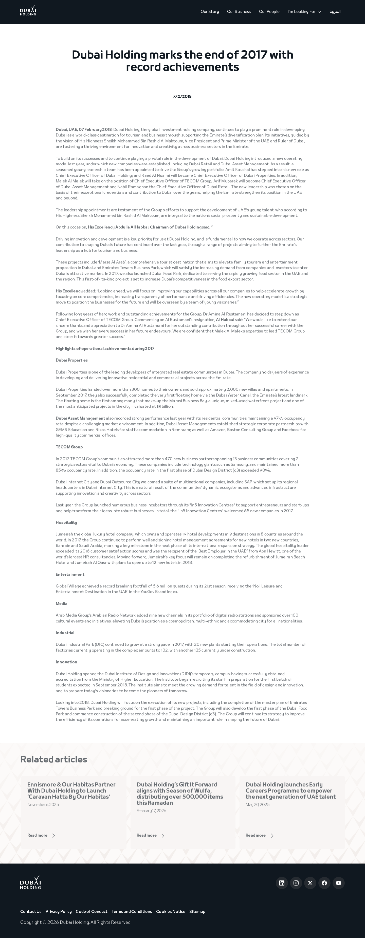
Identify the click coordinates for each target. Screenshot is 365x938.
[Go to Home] (28, 12)
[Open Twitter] (310, 883)
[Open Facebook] (324, 883)
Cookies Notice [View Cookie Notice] (170, 911)
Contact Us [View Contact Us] (31, 911)
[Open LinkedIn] (282, 883)
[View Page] (48, 837)
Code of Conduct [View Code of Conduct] (91, 911)
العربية (335, 11)
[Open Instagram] (296, 883)
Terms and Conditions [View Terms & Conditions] (132, 911)
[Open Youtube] (339, 883)
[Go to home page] (30, 883)
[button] (304, 12)
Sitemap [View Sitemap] (197, 911)
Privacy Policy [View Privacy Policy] (59, 911)
